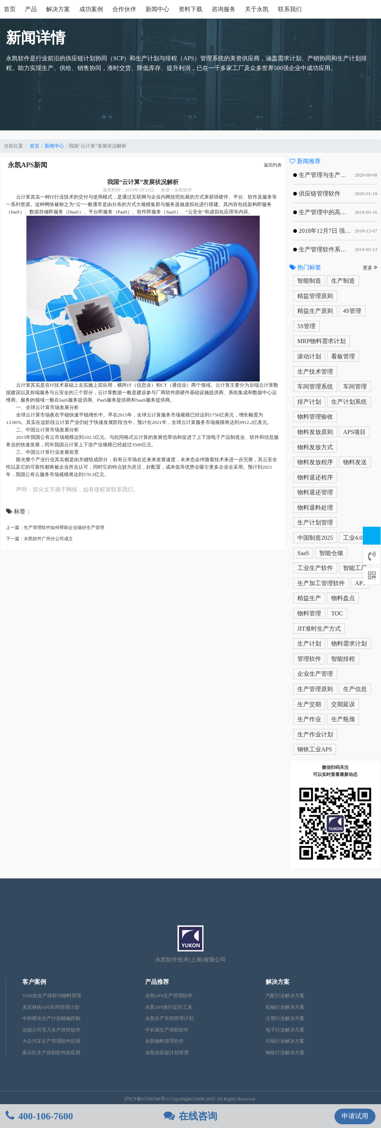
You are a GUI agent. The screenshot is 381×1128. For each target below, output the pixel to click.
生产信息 (355, 689)
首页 (10, 9)
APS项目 (354, 432)
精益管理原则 (315, 296)
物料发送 (355, 462)
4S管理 (352, 311)
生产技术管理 (315, 371)
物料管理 (309, 613)
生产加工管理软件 (321, 583)
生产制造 (343, 281)
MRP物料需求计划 (321, 341)
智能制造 (309, 281)
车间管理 (355, 386)
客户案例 (34, 982)
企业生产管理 (315, 674)
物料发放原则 (315, 432)
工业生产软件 (315, 568)
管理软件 (309, 659)
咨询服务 (224, 9)
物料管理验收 (315, 417)
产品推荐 (157, 982)
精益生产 (309, 598)
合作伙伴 (124, 9)
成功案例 (91, 9)
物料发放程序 (315, 462)
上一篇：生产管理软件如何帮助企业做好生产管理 (55, 527)
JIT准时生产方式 (319, 628)
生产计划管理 (315, 522)
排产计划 (309, 402)
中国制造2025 (315, 538)
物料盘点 (343, 598)
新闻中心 (157, 9)
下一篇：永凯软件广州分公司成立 (39, 538)
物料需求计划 (349, 643)
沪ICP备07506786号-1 (146, 1099)
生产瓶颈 (343, 719)
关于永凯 (257, 9)
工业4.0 (352, 538)
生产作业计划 (315, 734)
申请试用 (355, 1116)
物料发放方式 (315, 447)
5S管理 (306, 326)
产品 (31, 9)
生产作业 (309, 719)
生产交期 (309, 704)
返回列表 (273, 165)
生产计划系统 (349, 402)
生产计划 (309, 643)
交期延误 (343, 704)
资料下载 (190, 9)
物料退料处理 (315, 507)
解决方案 (58, 9)
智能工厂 (355, 568)
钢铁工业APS (314, 749)
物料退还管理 (315, 492)
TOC (337, 613)
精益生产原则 (315, 311)
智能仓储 (331, 553)
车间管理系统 (315, 386)
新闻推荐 (305, 161)
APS (360, 583)
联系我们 (290, 9)
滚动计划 (309, 356)
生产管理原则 (315, 689)
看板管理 (343, 356)
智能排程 (343, 659)
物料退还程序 (315, 477)
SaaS (303, 553)
